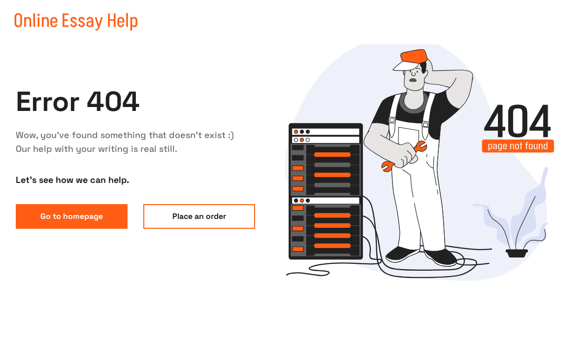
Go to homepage (71, 216)
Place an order (199, 216)
